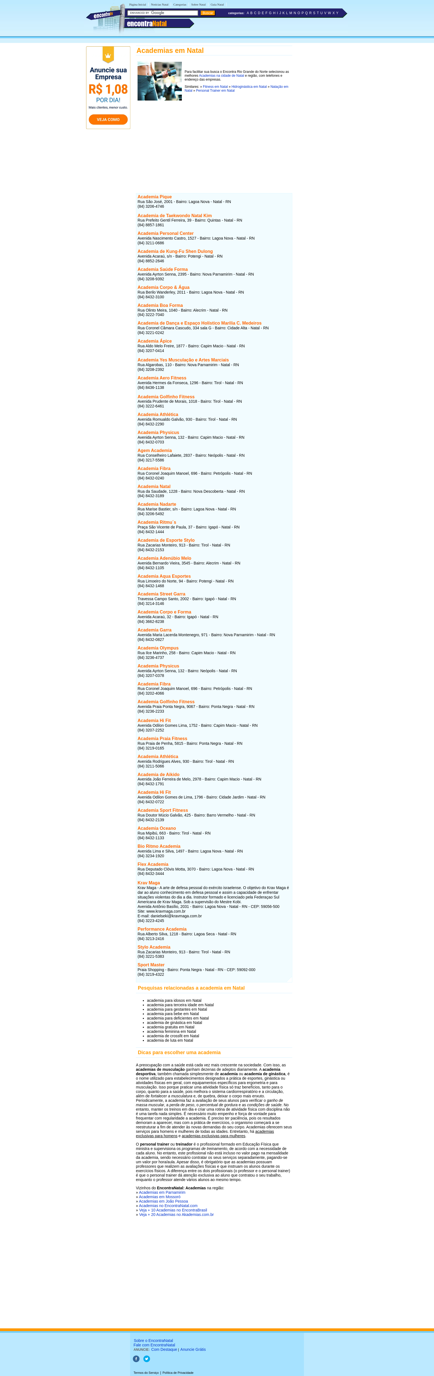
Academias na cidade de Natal (221, 76)
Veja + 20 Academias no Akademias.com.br (176, 1214)
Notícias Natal (159, 4)
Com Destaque (164, 1349)
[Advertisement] (214, 141)
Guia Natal (217, 4)
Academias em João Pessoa (163, 1201)
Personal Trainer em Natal (215, 91)
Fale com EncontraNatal (154, 1345)
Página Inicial (137, 4)
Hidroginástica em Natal (249, 87)
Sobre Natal (198, 4)
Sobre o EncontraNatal (153, 1340)
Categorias (179, 4)
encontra (147, 23)
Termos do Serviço (146, 1372)
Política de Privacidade (177, 1372)
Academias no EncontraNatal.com (168, 1205)
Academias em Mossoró (159, 1197)
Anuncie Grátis (193, 1349)
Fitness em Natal (215, 87)
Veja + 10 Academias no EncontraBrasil (173, 1210)
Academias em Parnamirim (162, 1192)
